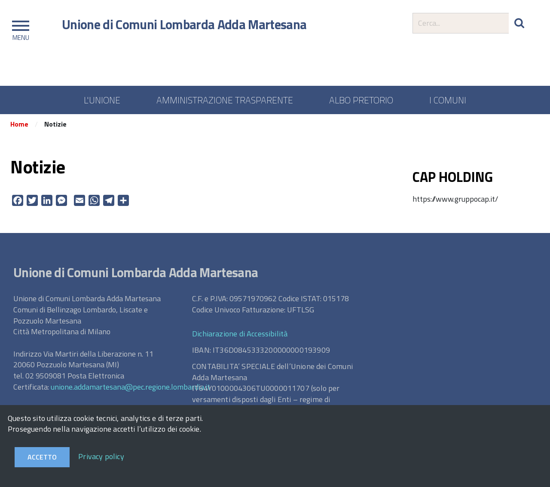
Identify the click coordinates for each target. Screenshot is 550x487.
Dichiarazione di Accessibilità (239, 335)
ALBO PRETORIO (361, 100)
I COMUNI (447, 100)
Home (19, 126)
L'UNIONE (102, 100)
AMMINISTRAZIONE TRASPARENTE (224, 100)
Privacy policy (101, 456)
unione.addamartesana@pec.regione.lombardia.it (130, 388)
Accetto (42, 457)
